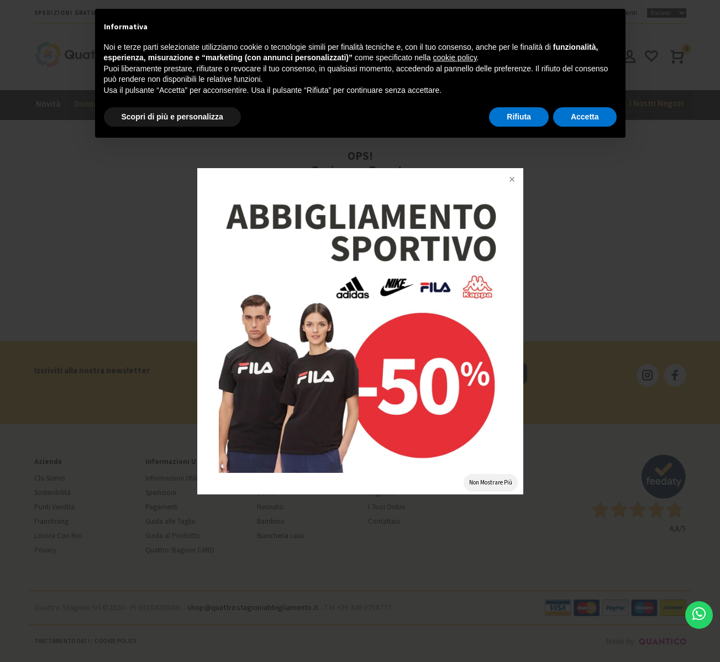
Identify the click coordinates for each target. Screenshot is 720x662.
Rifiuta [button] (519, 116)
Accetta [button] (585, 116)
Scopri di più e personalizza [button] (172, 116)
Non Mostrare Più (490, 482)
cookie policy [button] (454, 57)
